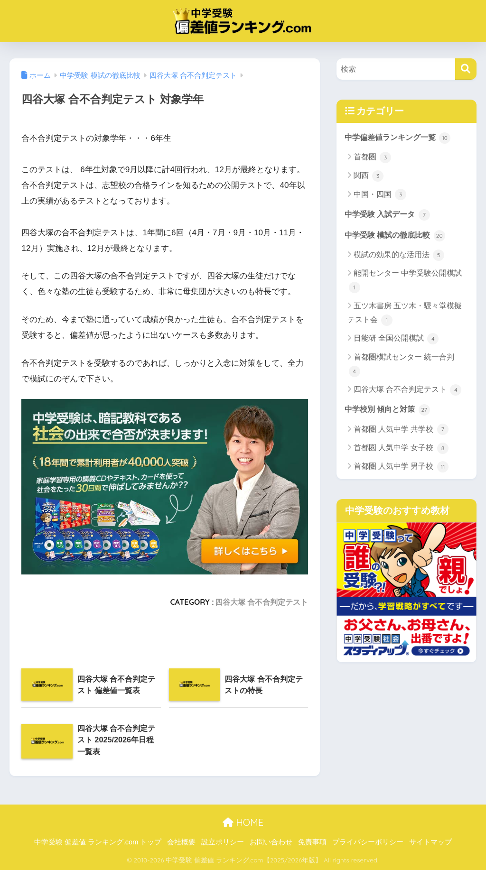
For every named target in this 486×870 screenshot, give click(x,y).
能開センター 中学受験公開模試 (405, 282)
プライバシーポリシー (367, 842)
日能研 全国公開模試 (396, 339)
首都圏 (372, 157)
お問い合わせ (271, 842)
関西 (368, 176)
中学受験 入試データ (389, 214)
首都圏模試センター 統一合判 (401, 366)
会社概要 (181, 842)
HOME (243, 822)
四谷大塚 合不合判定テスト (261, 602)
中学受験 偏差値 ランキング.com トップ (98, 842)
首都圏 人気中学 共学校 (401, 430)
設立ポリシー (222, 842)
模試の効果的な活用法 (399, 256)
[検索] (466, 69)
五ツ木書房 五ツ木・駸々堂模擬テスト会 (404, 315)
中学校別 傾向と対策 (389, 410)
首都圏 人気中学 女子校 (401, 449)
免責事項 (312, 842)
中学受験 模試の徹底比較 (397, 235)
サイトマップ (430, 842)
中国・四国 (380, 195)
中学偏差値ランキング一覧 (401, 137)
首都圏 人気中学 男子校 (401, 467)
